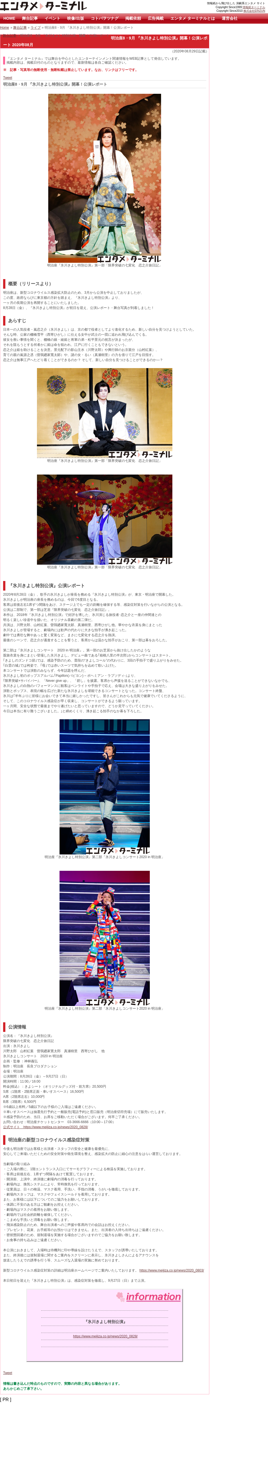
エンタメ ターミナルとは (192, 18)
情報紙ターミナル (254, 7)
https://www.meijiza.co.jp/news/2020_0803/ (171, 1270)
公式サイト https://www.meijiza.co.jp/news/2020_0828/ (45, 1127)
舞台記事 (30, 18)
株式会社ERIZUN (254, 10)
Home (4, 28)
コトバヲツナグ (104, 18)
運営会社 (230, 18)
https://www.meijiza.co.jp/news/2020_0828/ (105, 1336)
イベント (52, 18)
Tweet (7, 78)
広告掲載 (156, 18)
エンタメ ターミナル (56, 7)
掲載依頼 (133, 18)
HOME (9, 18)
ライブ (35, 28)
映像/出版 (75, 18)
